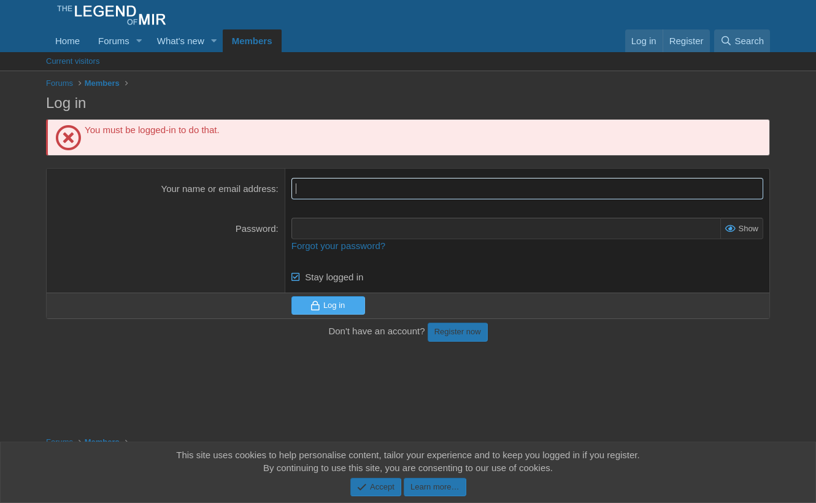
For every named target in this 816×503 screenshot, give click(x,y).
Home (67, 41)
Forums (113, 41)
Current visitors (72, 61)
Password (256, 228)
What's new (180, 41)
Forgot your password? (338, 245)
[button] (139, 40)
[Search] (742, 40)
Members (252, 41)
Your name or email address (218, 188)
